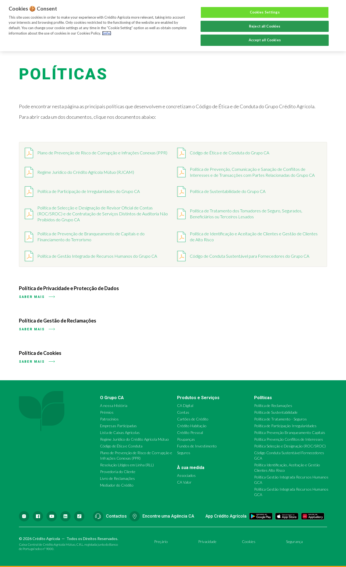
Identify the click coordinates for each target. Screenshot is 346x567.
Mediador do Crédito (117, 485)
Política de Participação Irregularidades (285, 425)
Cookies (248, 541)
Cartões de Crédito (192, 419)
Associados (186, 475)
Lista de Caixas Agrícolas (120, 432)
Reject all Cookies (264, 26)
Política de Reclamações (273, 405)
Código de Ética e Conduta (121, 446)
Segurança (294, 541)
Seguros (183, 452)
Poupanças (186, 439)
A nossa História (113, 405)
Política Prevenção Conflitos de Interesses (288, 439)
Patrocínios (109, 419)
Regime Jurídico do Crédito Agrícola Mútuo (134, 439)
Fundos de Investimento (197, 446)
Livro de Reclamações (117, 478)
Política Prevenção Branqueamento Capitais (289, 432)
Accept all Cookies (265, 40)
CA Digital (185, 405)
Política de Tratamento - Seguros (280, 419)
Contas (183, 412)
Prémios (107, 412)
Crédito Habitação (192, 425)
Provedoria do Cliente (117, 471)
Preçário (161, 541)
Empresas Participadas (118, 425)
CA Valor (184, 482)
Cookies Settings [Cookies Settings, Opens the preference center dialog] (265, 12)
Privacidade (207, 541)
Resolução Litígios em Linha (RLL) (127, 465)
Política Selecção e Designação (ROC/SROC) (290, 446)
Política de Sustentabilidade (276, 412)
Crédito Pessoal (190, 432)
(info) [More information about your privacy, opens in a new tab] (106, 33)
